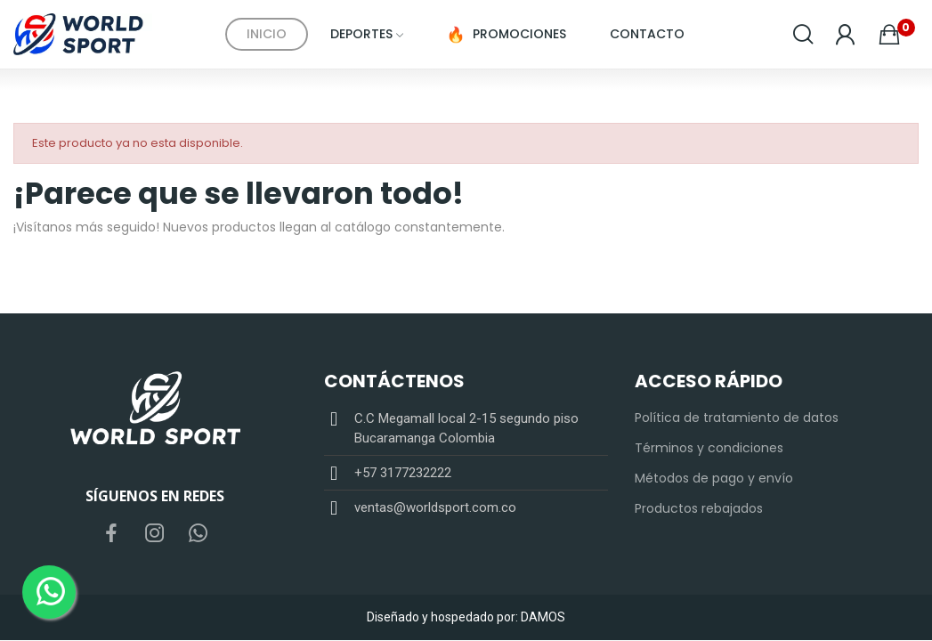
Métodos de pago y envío (714, 478)
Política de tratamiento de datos (737, 417)
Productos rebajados (699, 508)
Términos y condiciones (709, 448)
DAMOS (543, 617)
